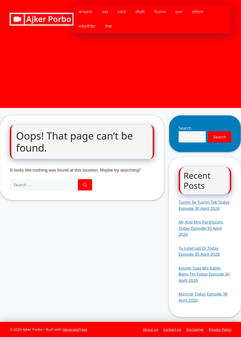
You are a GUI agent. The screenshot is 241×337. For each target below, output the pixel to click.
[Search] (85, 185)
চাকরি (122, 12)
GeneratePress (75, 329)
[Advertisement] (120, 74)
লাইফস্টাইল (86, 26)
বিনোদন (160, 12)
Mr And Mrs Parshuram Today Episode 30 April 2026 (201, 228)
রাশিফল (197, 12)
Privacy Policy (220, 329)
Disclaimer (195, 329)
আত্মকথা (85, 12)
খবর (105, 12)
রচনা (178, 12)
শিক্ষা (108, 26)
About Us (150, 329)
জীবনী (140, 12)
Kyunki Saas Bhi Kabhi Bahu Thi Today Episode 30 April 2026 (204, 274)
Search (185, 128)
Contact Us (172, 329)
